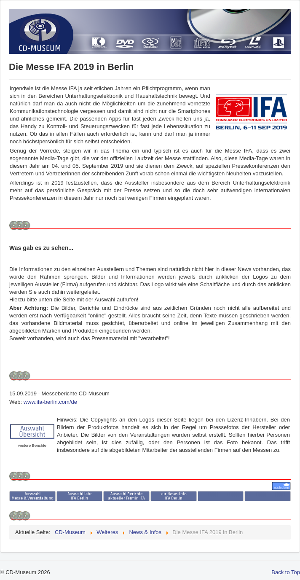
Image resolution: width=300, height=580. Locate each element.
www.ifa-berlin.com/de (50, 402)
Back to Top (285, 572)
